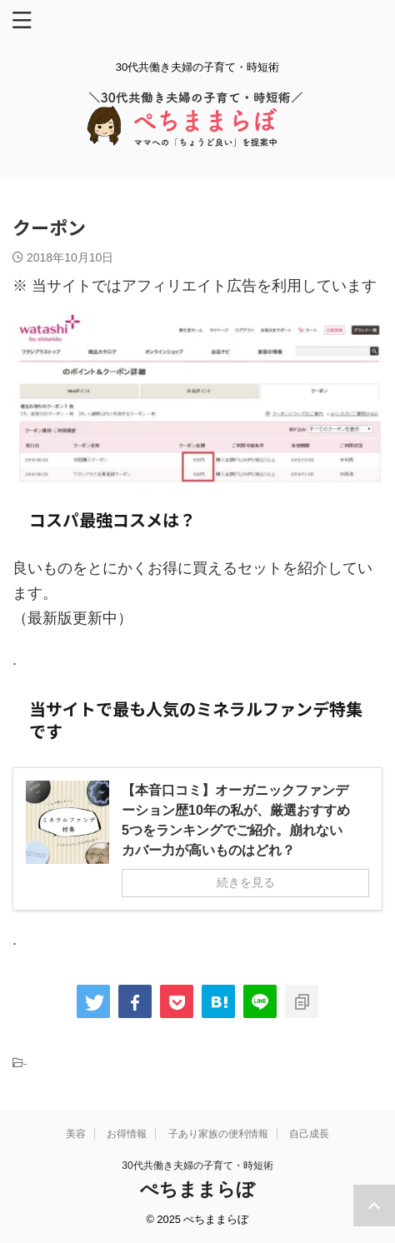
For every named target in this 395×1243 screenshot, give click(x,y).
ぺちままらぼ (197, 1189)
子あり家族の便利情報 (218, 1134)
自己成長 (309, 1134)
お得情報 (127, 1134)
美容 (76, 1134)
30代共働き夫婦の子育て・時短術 (197, 1165)
